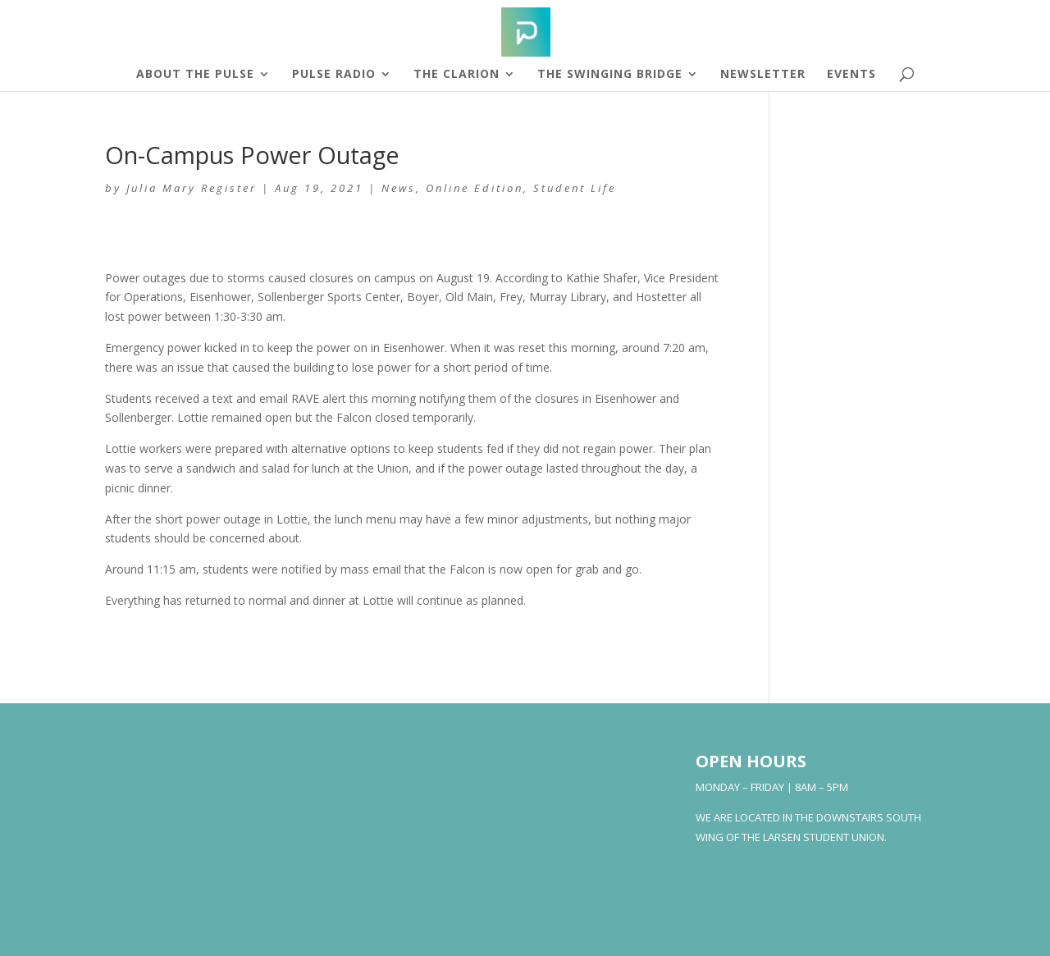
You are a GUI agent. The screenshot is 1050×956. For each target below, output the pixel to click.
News (398, 188)
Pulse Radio (334, 74)
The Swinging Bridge (609, 74)
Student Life (574, 188)
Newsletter (763, 74)
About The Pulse (195, 74)
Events (851, 74)
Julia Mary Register (191, 188)
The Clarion (456, 74)
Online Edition (474, 188)
